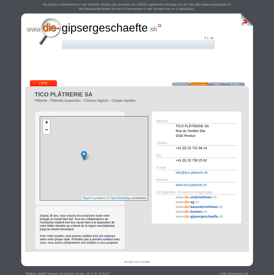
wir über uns (131, 261)
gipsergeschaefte (105, 27)
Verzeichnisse (199, 84)
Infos (217, 84)
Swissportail (181, 84)
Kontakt (234, 84)
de (211, 38)
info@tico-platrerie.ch (192, 172)
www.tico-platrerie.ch (191, 185)
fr (205, 38)
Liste (43, 83)
